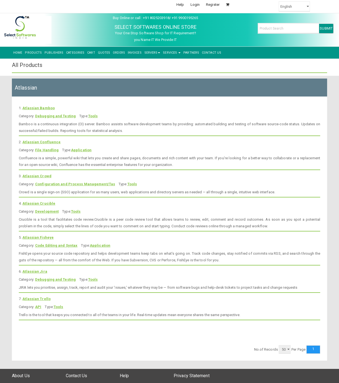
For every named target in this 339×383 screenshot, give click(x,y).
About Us (21, 375)
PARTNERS (191, 52)
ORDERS (119, 52)
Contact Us (76, 375)
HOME (17, 52)
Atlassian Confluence (41, 142)
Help (180, 4)
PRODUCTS (33, 52)
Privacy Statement (192, 375)
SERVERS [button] (152, 52)
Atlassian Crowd (36, 176)
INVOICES (135, 52)
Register (213, 4)
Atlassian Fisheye (38, 237)
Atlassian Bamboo (38, 108)
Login (195, 4)
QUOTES (104, 52)
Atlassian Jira (34, 271)
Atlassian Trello (36, 299)
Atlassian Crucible (38, 203)
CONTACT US (211, 52)
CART (91, 52)
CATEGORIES (75, 52)
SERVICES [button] (172, 52)
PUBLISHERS (54, 52)
